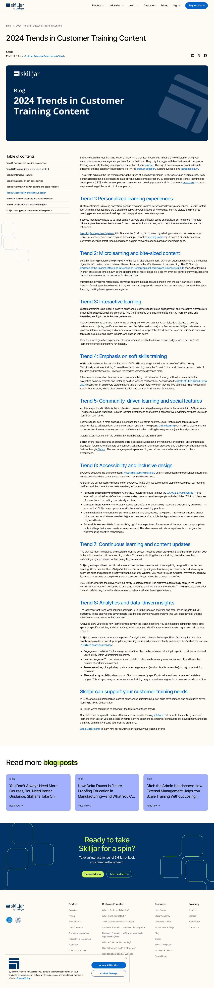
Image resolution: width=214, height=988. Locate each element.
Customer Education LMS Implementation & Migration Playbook (122, 935)
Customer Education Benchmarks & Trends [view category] (44, 56)
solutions (158, 715)
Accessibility (194, 921)
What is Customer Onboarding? (116, 942)
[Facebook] (205, 55)
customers (188, 182)
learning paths (155, 237)
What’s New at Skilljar (165, 927)
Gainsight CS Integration (80, 939)
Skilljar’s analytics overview (97, 645)
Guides (158, 939)
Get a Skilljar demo (90, 728)
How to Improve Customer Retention (119, 948)
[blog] (8, 26)
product (149, 165)
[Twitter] (199, 55)
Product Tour (75, 921)
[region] (67, 969)
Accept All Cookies (108, 965)
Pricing (164, 5)
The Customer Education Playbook (118, 921)
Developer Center (163, 921)
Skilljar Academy (162, 916)
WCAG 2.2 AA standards (180, 492)
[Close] (126, 958)
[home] (15, 6)
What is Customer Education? (115, 910)
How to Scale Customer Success (117, 953)
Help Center (160, 910)
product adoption (146, 168)
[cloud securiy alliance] (18, 920)
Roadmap (73, 944)
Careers (192, 916)
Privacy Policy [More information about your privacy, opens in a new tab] (23, 978)
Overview (73, 910)
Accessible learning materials (139, 472)
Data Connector (76, 927)
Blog (157, 933)
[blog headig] (38, 163)
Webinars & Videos (163, 950)
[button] (98, 5)
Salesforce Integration (79, 933)
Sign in (176, 5)
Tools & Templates (163, 944)
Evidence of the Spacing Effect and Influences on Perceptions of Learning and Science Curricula (132, 268)
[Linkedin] (192, 55)
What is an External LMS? (114, 916)
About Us (193, 910)
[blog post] (39, 26)
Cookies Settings (108, 973)
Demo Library (161, 956)
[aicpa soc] (9, 920)
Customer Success (77, 950)
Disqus (101, 449)
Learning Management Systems (97, 233)
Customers (150, 5)
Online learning (167, 425)
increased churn (189, 168)
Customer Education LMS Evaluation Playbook (123, 927)
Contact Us (194, 927)
